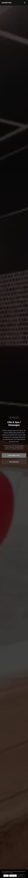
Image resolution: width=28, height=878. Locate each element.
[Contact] (7, 874)
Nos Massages (14, 462)
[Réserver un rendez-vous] (21, 874)
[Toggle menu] (24, 2)
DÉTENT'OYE (6, 3)
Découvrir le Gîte (14, 455)
